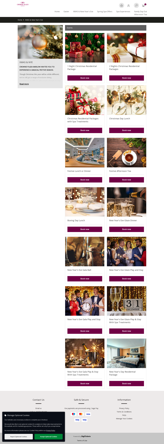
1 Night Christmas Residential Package (82, 67)
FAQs (124, 415)
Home (57, 11)
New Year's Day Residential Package (122, 373)
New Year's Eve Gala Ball (79, 270)
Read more (24, 84)
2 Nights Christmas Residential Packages (124, 67)
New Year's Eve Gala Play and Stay (83, 319)
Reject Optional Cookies (18, 437)
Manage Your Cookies (124, 418)
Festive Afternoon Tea (120, 171)
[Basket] (143, 6)
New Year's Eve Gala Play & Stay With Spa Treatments (82, 373)
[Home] (121, 6)
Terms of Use (82, 440)
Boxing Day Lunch (76, 220)
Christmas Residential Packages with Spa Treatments (83, 120)
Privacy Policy (124, 408)
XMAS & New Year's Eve (33, 20)
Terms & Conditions (124, 412)
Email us (38, 408)
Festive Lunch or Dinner (79, 171)
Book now (84, 78)
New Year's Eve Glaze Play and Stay (126, 270)
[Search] (136, 6)
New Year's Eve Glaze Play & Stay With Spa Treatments (125, 321)
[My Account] (129, 6)
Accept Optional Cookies (48, 437)
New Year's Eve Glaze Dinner (123, 220)
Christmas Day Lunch (119, 118)
